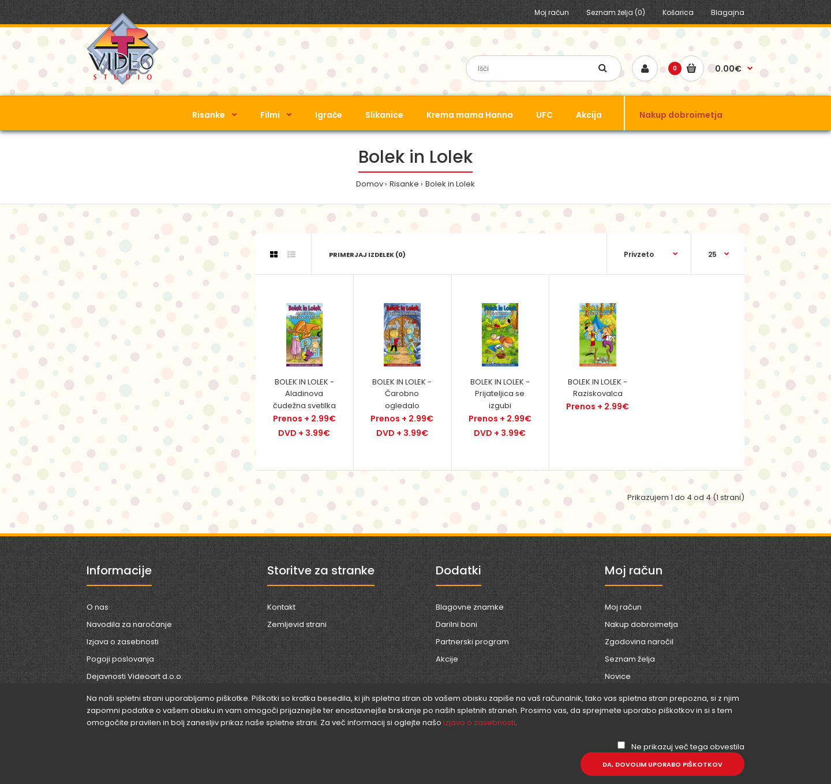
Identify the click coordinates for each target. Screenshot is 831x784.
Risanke (404, 183)
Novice (618, 676)
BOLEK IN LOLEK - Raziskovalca (597, 388)
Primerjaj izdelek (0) (367, 254)
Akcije (447, 659)
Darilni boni (456, 624)
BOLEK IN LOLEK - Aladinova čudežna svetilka (304, 394)
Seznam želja (630, 659)
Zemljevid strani (297, 624)
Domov (369, 183)
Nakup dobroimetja (641, 624)
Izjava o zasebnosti (123, 641)
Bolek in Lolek (450, 183)
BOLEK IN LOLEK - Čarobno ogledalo (402, 394)
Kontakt (281, 607)
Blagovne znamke (470, 607)
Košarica (678, 12)
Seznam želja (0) (615, 12)
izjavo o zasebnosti (479, 722)
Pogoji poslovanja (120, 659)
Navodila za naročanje (129, 624)
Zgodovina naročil (639, 641)
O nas (97, 607)
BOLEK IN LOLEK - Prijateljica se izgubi (500, 394)
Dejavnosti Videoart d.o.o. (135, 676)
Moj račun (551, 12)
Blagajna (727, 12)
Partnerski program (472, 641)
